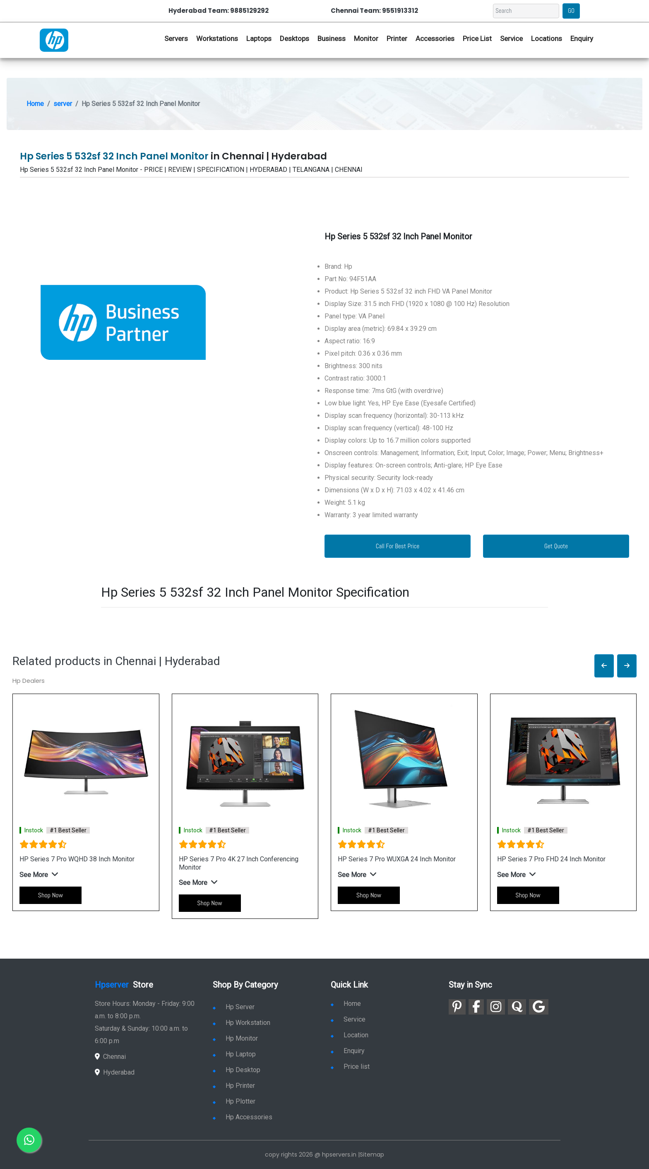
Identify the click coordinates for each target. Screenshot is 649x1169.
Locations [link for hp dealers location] (546, 38)
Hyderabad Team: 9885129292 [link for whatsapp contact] (218, 10)
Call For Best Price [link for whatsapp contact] (398, 546)
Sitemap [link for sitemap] (372, 1154)
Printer (397, 38)
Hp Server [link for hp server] (234, 1007)
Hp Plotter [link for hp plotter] (234, 1101)
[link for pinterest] (457, 1007)
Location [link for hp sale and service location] (349, 1035)
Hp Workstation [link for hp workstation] (241, 1023)
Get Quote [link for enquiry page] (556, 546)
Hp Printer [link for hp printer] (234, 1085)
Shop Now (50, 895)
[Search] (526, 11)
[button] (604, 666)
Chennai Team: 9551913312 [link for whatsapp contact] (374, 10)
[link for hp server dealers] (54, 39)
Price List (477, 38)
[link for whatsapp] (29, 1140)
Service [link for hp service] (511, 38)
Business (331, 38)
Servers (176, 38)
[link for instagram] (496, 1007)
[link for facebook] (476, 1007)
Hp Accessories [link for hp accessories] (242, 1117)
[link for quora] (517, 1007)
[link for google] (538, 1007)
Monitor (366, 38)
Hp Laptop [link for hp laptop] (234, 1054)
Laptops (259, 38)
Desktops (294, 38)
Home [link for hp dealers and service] (346, 1004)
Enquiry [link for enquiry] (348, 1051)
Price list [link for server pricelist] (350, 1066)
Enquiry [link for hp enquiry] (581, 38)
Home (35, 104)
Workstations (217, 38)
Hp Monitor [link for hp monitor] (235, 1038)
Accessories (435, 38)
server (62, 104)
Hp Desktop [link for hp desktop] (236, 1070)
